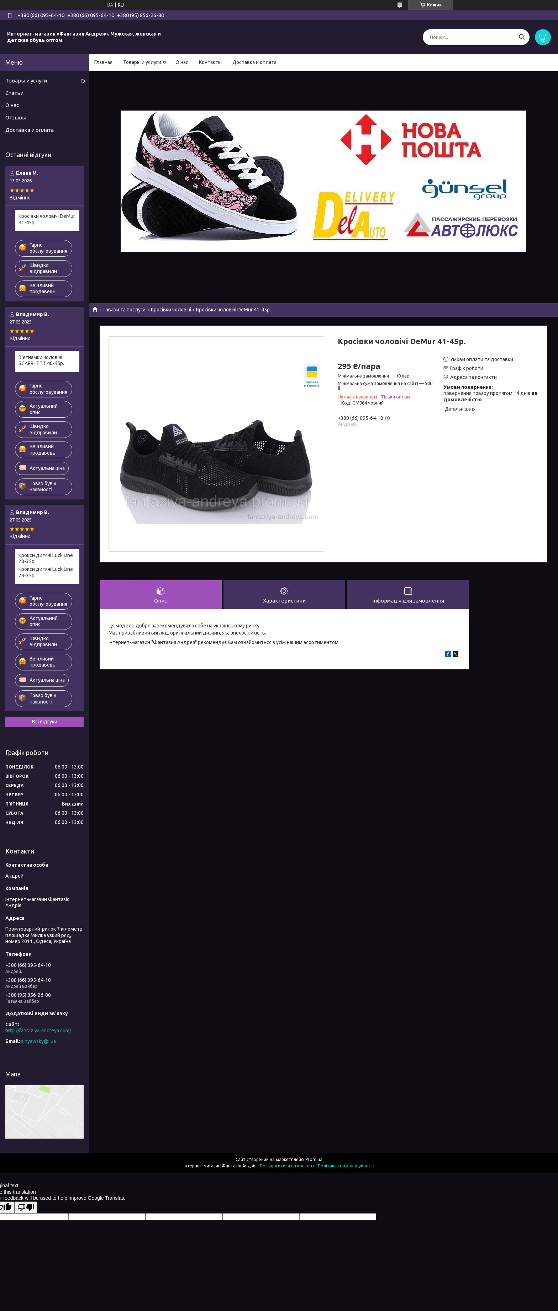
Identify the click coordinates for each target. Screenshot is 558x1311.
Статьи (14, 93)
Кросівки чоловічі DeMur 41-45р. (47, 219)
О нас (181, 62)
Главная (103, 62)
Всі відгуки (44, 721)
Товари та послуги (124, 309)
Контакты (210, 62)
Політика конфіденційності (346, 1165)
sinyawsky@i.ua (38, 1041)
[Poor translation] (26, 1207)
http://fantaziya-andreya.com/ (38, 1030)
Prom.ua (313, 1159)
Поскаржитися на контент (287, 1165)
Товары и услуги (142, 62)
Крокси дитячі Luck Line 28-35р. (46, 558)
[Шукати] (522, 37)
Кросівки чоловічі (171, 309)
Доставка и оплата (254, 62)
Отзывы (15, 117)
